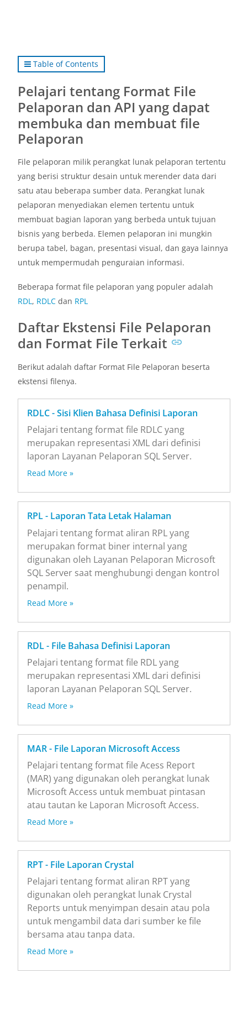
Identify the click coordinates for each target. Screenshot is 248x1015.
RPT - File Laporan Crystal (80, 865)
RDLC (46, 301)
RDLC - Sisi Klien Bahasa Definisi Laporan (112, 413)
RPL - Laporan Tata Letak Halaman (99, 516)
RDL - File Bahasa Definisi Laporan (98, 646)
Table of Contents (61, 64)
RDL (25, 301)
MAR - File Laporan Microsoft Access (103, 748)
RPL (81, 301)
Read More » (50, 473)
